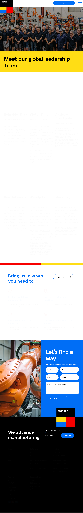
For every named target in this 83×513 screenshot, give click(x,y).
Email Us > (14, 498)
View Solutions (62, 277)
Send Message (55, 398)
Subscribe (67, 435)
